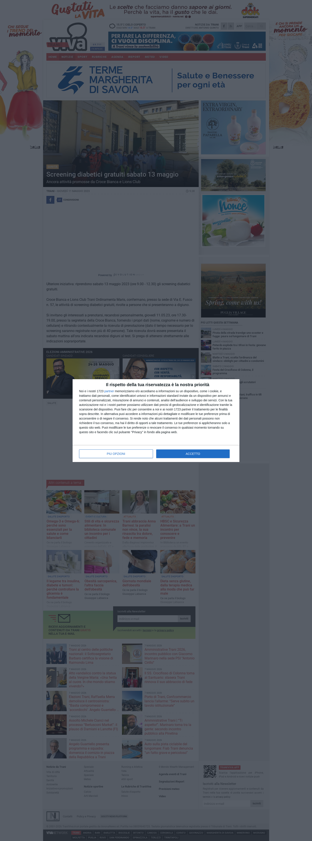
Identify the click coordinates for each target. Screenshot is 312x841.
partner (109, 391)
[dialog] (156, 420)
